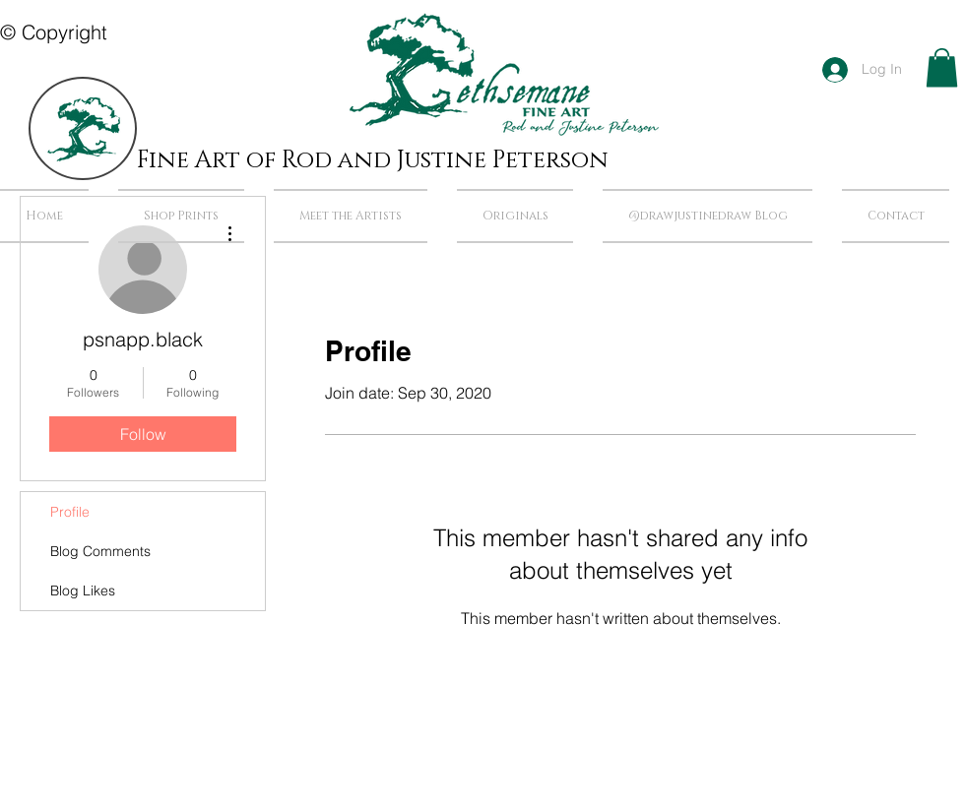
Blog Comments (100, 551)
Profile (70, 512)
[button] (942, 67)
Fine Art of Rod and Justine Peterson (373, 160)
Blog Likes (82, 590)
